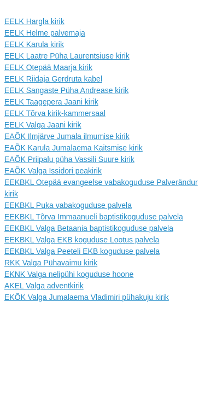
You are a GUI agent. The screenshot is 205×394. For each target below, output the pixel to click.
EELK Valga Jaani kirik (42, 124)
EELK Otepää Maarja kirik (48, 67)
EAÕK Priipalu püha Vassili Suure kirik (69, 159)
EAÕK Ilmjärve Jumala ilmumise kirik (67, 136)
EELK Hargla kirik (34, 21)
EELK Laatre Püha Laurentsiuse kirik (67, 55)
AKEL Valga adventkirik (44, 285)
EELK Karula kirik (34, 44)
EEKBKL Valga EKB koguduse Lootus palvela (81, 239)
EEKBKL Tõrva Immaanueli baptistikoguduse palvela (93, 216)
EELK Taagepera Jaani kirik (51, 101)
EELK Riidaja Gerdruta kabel (53, 78)
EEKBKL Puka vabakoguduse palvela (68, 205)
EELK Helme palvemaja (44, 32)
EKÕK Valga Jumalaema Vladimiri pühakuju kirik (86, 297)
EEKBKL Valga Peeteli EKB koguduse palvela (82, 251)
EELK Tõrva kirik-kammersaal (55, 113)
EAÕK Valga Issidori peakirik (53, 170)
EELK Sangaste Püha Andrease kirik (66, 90)
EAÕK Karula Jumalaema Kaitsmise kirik (73, 147)
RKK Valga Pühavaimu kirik (50, 262)
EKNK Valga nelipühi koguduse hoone (68, 274)
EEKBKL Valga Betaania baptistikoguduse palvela (88, 228)
